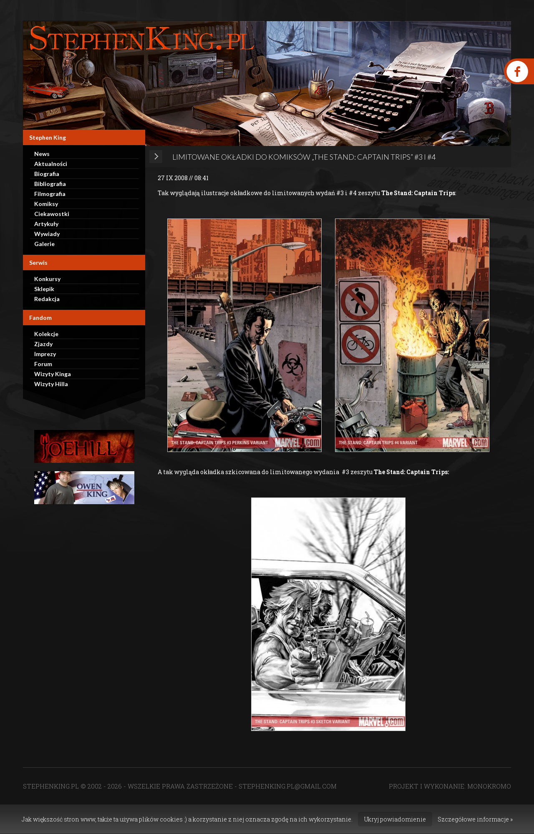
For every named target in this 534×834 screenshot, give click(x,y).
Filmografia (49, 193)
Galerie (44, 243)
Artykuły (46, 223)
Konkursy (47, 278)
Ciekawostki (51, 213)
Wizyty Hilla (51, 383)
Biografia (46, 173)
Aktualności (50, 163)
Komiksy (46, 203)
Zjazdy (43, 343)
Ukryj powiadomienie (395, 819)
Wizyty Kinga (52, 373)
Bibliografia (50, 183)
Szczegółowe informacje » (475, 819)
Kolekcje (46, 333)
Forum (43, 363)
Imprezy (45, 353)
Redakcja (47, 298)
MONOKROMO (489, 786)
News (42, 153)
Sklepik (44, 288)
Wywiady (47, 233)
